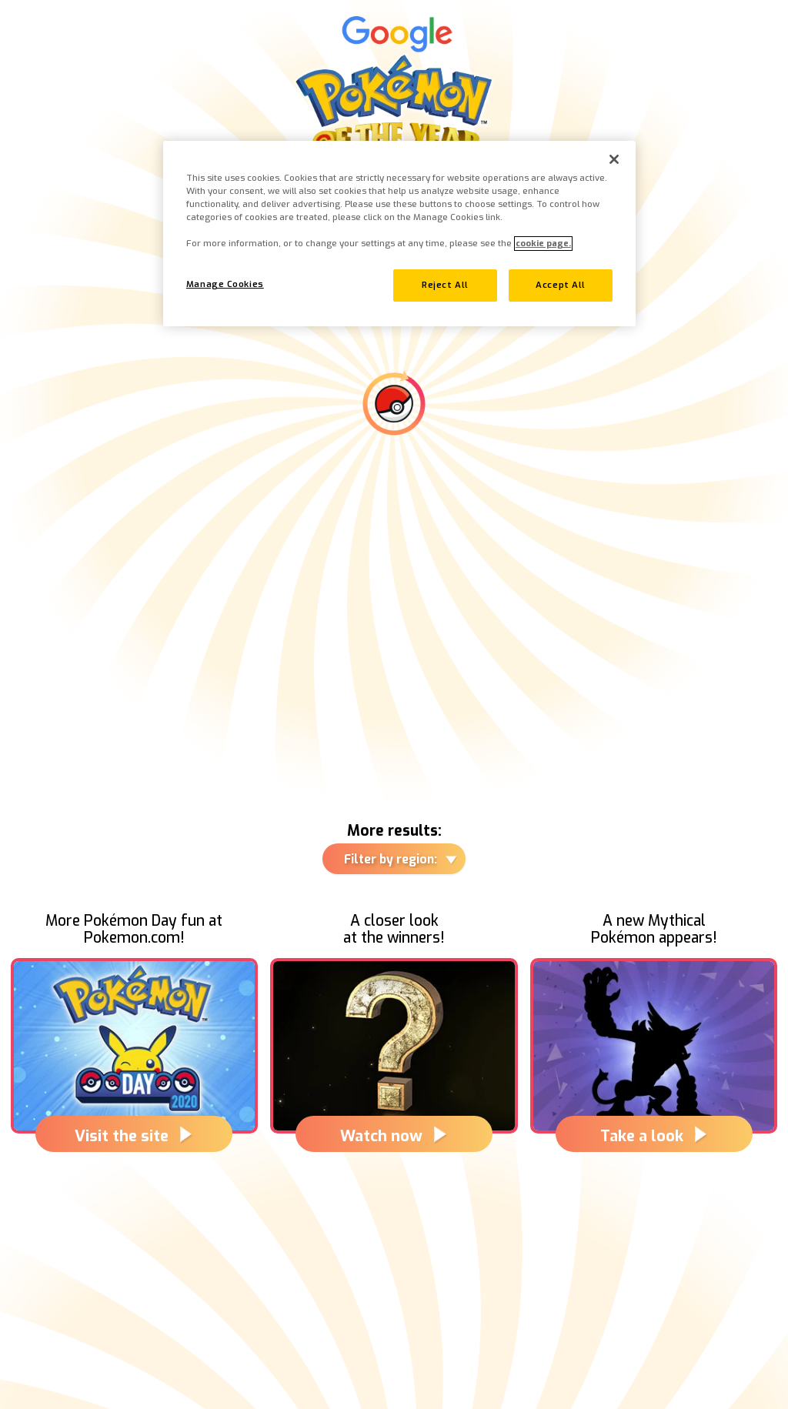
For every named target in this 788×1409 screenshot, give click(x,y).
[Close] (614, 159)
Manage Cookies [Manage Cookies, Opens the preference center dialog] (225, 284)
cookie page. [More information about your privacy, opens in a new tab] (543, 243)
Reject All (445, 285)
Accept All (561, 285)
